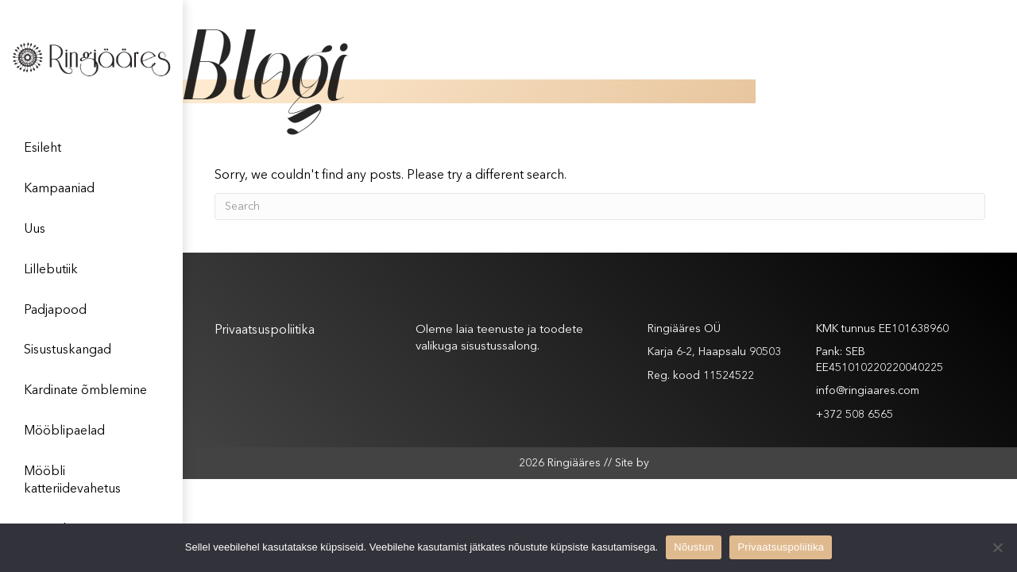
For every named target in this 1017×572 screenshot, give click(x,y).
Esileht (42, 148)
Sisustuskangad (67, 350)
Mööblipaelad (64, 431)
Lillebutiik (51, 270)
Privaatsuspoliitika (265, 330)
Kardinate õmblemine (85, 391)
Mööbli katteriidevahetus (72, 481)
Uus (34, 229)
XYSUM (666, 462)
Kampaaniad (59, 189)
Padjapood (55, 310)
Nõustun (693, 547)
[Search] (600, 206)
